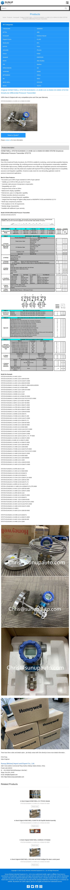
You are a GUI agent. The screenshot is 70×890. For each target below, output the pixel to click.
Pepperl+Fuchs (7, 39)
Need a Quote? (13, 135)
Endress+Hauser (41, 36)
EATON (5, 46)
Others (39, 75)
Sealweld (5, 57)
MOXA (4, 86)
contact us (8, 140)
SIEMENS (40, 28)
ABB (38, 32)
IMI (3, 78)
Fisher (38, 53)
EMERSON (40, 57)
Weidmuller (6, 43)
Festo (38, 46)
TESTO (39, 86)
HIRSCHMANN (7, 68)
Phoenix (39, 50)
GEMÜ (39, 71)
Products (9, 17)
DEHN (4, 61)
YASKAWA (6, 71)
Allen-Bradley (40, 61)
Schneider (5, 50)
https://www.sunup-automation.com (14, 777)
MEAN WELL (6, 82)
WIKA (38, 78)
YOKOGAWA (6, 28)
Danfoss (39, 64)
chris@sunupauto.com (11, 774)
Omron (5, 53)
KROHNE (39, 82)
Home (4, 17)
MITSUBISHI (6, 75)
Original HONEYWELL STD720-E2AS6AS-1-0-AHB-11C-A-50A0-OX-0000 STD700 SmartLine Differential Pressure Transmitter (43, 18)
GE (38, 68)
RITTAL (5, 32)
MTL (38, 43)
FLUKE (39, 39)
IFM (4, 64)
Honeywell (16, 17)
